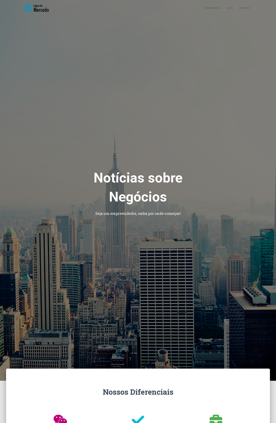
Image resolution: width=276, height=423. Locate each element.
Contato (244, 10)
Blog (230, 10)
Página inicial (212, 10)
